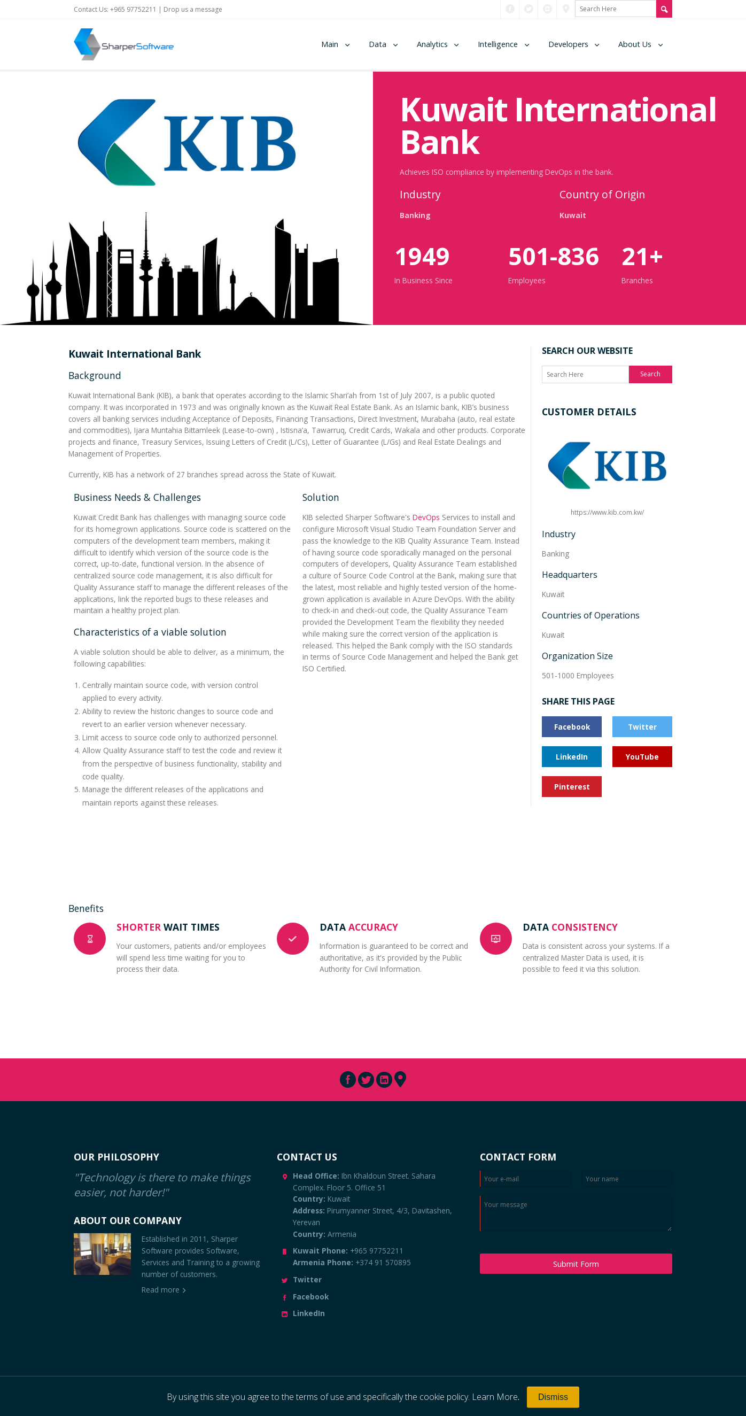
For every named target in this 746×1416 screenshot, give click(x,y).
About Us (634, 44)
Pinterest (572, 786)
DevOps (426, 517)
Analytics (432, 44)
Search (650, 373)
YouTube (642, 757)
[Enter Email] (525, 1178)
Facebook (572, 727)
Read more (161, 1290)
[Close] (553, 1397)
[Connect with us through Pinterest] (566, 9)
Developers (568, 44)
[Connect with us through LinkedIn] (547, 9)
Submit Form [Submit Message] (576, 1264)
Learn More (495, 1397)
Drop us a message (193, 9)
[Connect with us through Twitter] (528, 9)
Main (329, 44)
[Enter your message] (576, 1213)
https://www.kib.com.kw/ (607, 472)
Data (377, 44)
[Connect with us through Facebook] (510, 9)
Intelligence (498, 44)
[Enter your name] (626, 1178)
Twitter (642, 727)
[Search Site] (664, 9)
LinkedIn (572, 757)
